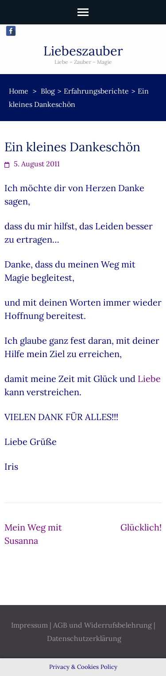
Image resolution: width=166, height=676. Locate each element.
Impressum (29, 625)
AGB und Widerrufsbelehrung (102, 625)
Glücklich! (141, 527)
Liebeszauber (83, 51)
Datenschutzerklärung (84, 638)
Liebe (149, 378)
